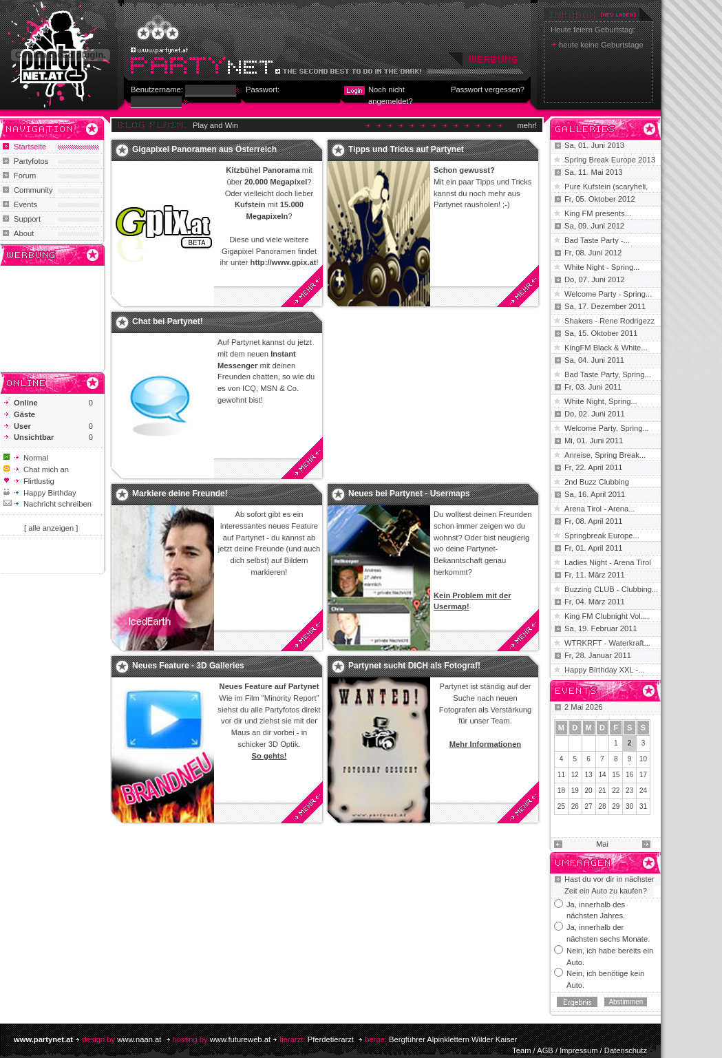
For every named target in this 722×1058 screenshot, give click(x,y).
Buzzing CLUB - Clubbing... (611, 589)
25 (561, 806)
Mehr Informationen (485, 744)
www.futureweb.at (240, 1039)
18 (561, 790)
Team (521, 1050)
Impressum (578, 1050)
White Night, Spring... (600, 401)
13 (589, 775)
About (24, 233)
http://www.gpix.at (284, 262)
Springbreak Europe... (601, 535)
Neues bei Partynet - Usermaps (409, 493)
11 (561, 775)
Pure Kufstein (588, 186)
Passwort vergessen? (487, 89)
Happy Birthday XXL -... (604, 670)
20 (589, 790)
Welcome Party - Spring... (608, 294)
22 (615, 790)
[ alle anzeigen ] (51, 528)
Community (33, 190)
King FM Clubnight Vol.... (606, 616)
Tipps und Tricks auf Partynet (406, 149)
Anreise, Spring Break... (605, 455)
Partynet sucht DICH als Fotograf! (414, 665)
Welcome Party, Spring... (606, 428)
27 (589, 806)
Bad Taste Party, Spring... (607, 374)
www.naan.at (139, 1039)
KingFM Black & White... (606, 347)
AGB (545, 1050)
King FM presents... (597, 213)
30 (629, 806)
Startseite (30, 146)
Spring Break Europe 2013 (609, 160)
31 (643, 806)
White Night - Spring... (601, 267)
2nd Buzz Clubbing (596, 482)
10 (643, 759)
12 (575, 775)
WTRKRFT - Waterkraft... (607, 643)
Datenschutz (625, 1050)
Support (27, 219)
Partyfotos (31, 161)
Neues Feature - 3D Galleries (188, 665)
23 (629, 790)
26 (575, 806)
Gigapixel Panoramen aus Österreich (204, 149)
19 (575, 790)
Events (25, 204)
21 (602, 790)
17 (643, 775)
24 (643, 790)
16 (629, 775)
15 (615, 775)
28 (602, 806)
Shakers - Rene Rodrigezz (609, 321)
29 (615, 806)
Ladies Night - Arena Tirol (607, 562)
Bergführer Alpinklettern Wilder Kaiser (453, 1039)
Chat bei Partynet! (167, 321)
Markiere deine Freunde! (180, 493)
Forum (25, 175)
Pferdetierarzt (331, 1039)
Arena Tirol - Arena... (599, 509)
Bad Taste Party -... (597, 240)
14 (602, 775)
